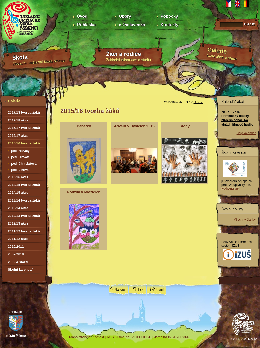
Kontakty (169, 24)
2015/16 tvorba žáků (24, 143)
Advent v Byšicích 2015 (134, 126)
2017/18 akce (18, 120)
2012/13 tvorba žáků (24, 216)
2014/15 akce (18, 192)
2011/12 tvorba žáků (24, 231)
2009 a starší (18, 262)
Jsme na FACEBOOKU (133, 337)
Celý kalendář (246, 133)
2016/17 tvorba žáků (24, 128)
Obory (125, 16)
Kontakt (98, 337)
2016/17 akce (18, 136)
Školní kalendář (20, 270)
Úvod (82, 16)
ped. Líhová (20, 170)
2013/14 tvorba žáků (24, 200)
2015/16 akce (18, 177)
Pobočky (169, 16)
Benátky (84, 126)
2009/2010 (16, 254)
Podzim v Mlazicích (84, 192)
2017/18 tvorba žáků (24, 112)
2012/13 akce (18, 223)
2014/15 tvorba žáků (24, 185)
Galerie (217, 50)
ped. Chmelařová (24, 164)
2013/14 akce (18, 208)
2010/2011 (16, 247)
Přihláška (86, 24)
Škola (20, 57)
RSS (110, 337)
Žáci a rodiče (123, 54)
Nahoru (120, 289)
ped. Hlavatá (20, 157)
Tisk (140, 289)
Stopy (185, 126)
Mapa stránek (79, 337)
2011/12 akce (18, 239)
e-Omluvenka (132, 24)
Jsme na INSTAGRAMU (172, 337)
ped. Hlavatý (20, 151)
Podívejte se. (230, 188)
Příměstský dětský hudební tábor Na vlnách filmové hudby (237, 120)
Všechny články (245, 219)
